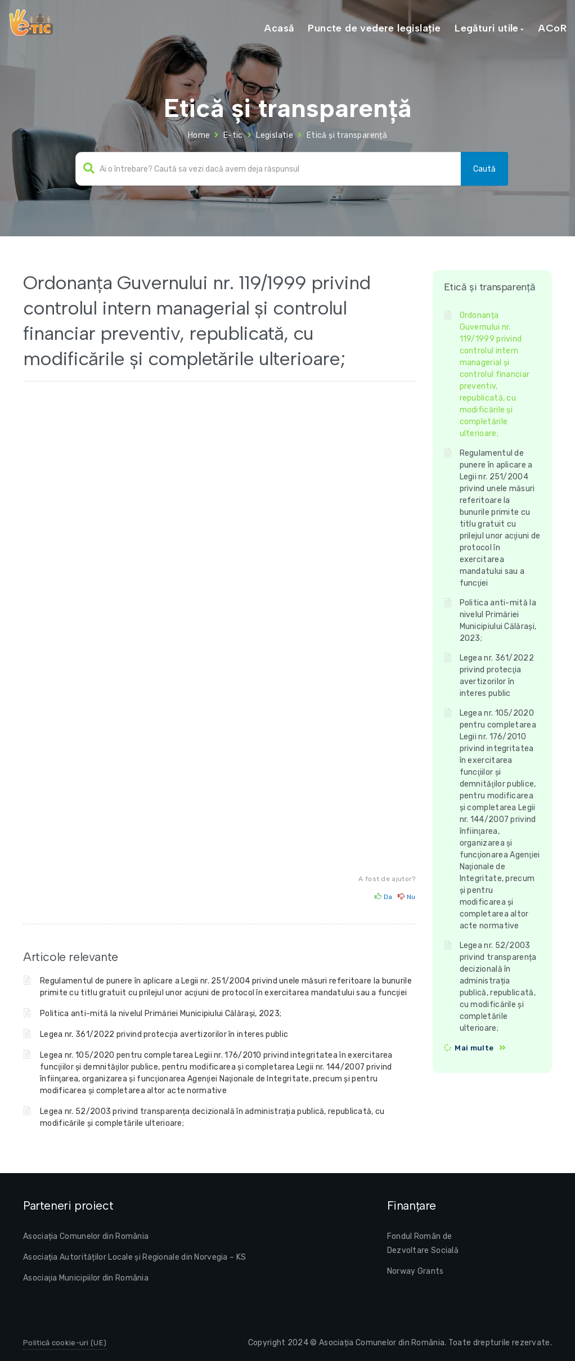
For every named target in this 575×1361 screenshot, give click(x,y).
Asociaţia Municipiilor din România (86, 1278)
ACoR (552, 28)
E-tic (233, 135)
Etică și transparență (347, 135)
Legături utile (487, 28)
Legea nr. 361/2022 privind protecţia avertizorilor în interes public (164, 1034)
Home (199, 135)
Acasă (279, 28)
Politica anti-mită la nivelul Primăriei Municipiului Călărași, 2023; (160, 1013)
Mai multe (474, 1048)
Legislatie (274, 135)
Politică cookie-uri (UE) (64, 1342)
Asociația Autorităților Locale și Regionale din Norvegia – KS (134, 1257)
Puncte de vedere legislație (374, 28)
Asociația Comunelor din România (86, 1236)
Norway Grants (415, 1271)
